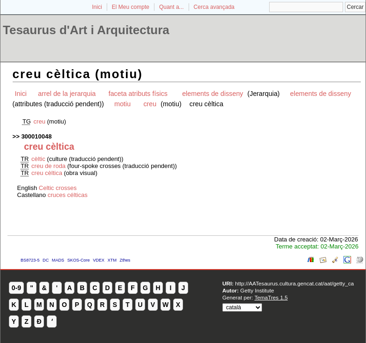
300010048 (36, 136)
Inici (97, 7)
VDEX (98, 260)
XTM (112, 260)
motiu (122, 104)
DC (46, 260)
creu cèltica (47, 172)
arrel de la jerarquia (66, 93)
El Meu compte (130, 7)
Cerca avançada (214, 7)
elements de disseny (213, 93)
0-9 (16, 288)
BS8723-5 (30, 260)
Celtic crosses (58, 187)
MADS (58, 260)
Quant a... (171, 7)
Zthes (125, 260)
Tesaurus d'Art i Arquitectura (86, 30)
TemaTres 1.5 (271, 297)
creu (150, 104)
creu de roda (48, 165)
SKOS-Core (78, 260)
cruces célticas (68, 194)
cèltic (39, 158)
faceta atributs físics (139, 93)
